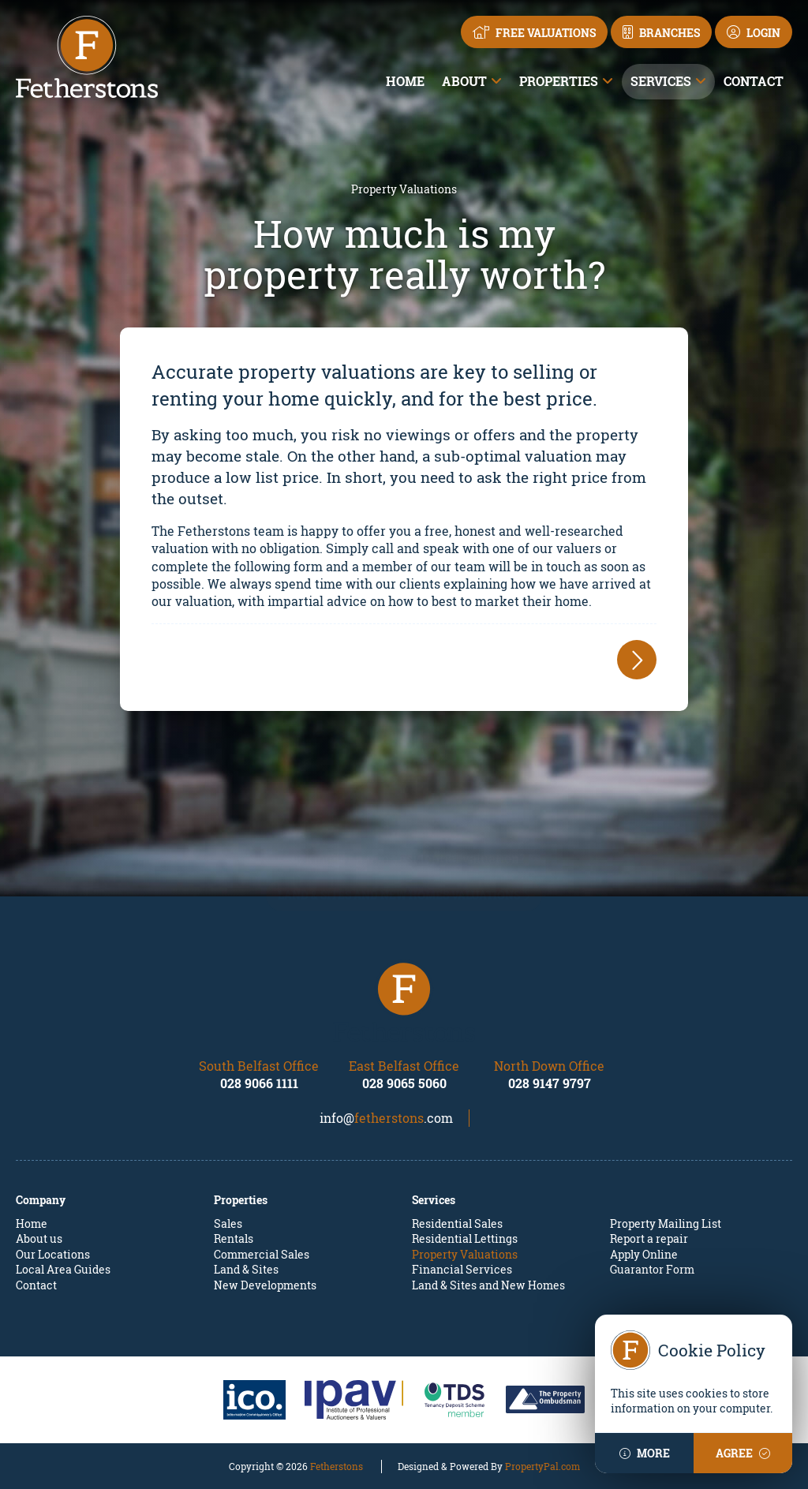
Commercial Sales (261, 1254)
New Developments (265, 1285)
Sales (228, 1223)
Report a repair (649, 1238)
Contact (754, 81)
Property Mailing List (665, 1223)
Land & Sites (246, 1269)
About (464, 81)
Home (405, 81)
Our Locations (53, 1254)
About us (39, 1238)
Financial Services (462, 1269)
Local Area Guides (63, 1269)
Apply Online (644, 1254)
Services (660, 81)
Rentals (233, 1238)
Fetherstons (336, 1466)
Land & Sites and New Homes (488, 1285)
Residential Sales (457, 1223)
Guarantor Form (652, 1269)
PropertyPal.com (542, 1466)
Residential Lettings (465, 1238)
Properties (558, 81)
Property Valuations (465, 1254)
